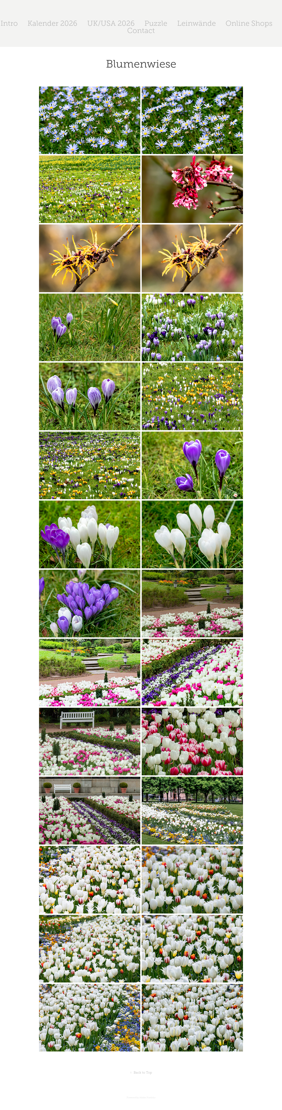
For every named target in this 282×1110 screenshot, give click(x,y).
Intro (9, 23)
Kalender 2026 (52, 23)
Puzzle (155, 23)
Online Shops (249, 23)
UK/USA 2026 (111, 23)
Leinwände (196, 23)
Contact (141, 30)
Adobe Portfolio (147, 1097)
